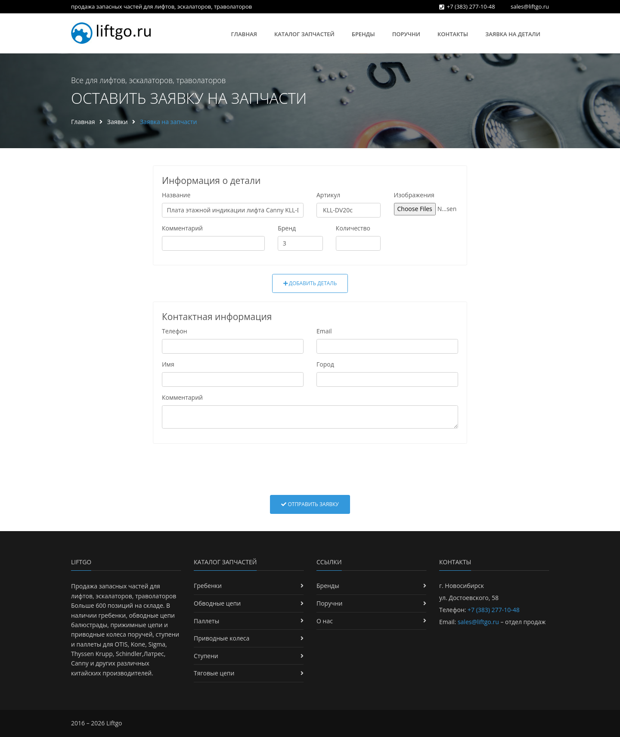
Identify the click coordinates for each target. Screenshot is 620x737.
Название (176, 195)
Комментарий (182, 228)
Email (324, 331)
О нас (324, 621)
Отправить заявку (309, 504)
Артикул (328, 195)
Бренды (363, 34)
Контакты (452, 34)
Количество (353, 228)
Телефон (174, 331)
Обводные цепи (217, 603)
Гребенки (208, 586)
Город (325, 364)
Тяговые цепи (214, 673)
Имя (168, 364)
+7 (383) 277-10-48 (471, 6)
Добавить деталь (310, 283)
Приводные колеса (221, 638)
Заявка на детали (512, 34)
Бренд (287, 228)
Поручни (406, 34)
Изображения (414, 195)
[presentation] (310, 469)
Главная (244, 34)
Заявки (117, 122)
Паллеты (206, 621)
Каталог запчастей (304, 34)
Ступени (206, 656)
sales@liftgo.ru (530, 6)
